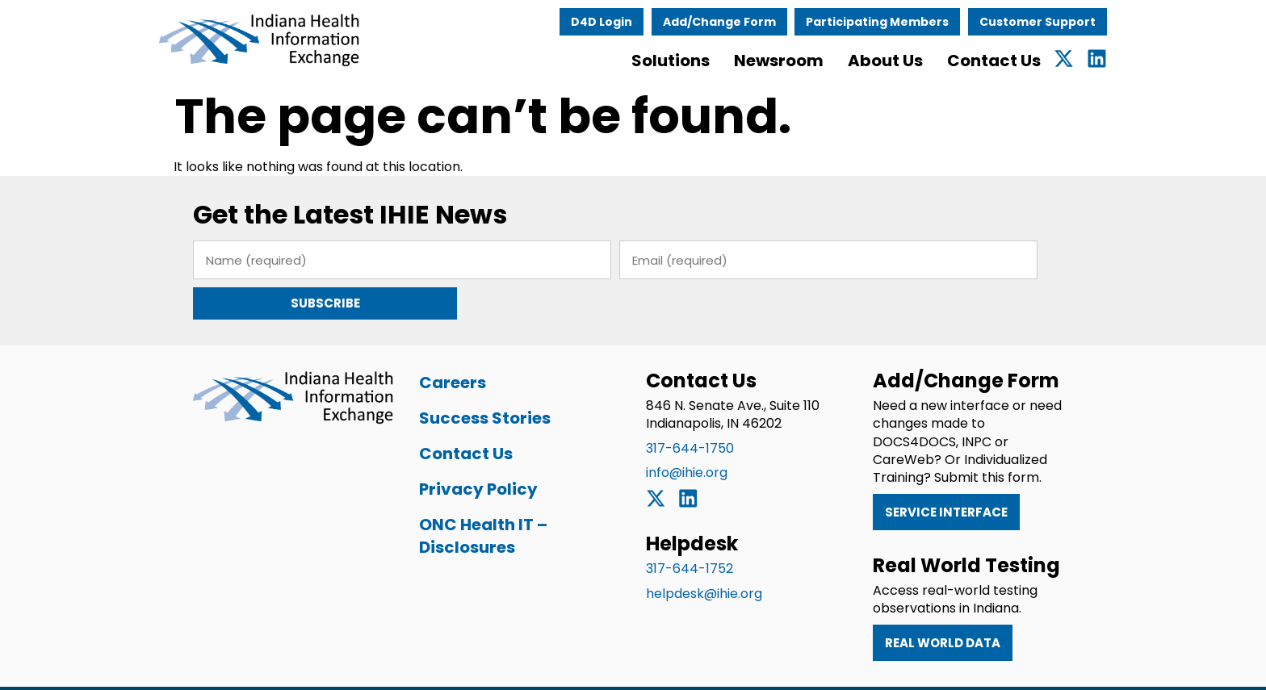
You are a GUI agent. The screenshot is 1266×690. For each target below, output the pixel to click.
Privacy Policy (468, 448)
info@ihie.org (686, 432)
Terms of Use (741, 667)
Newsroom (804, 60)
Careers (442, 342)
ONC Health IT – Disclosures (473, 495)
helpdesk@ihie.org (704, 553)
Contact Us (1019, 60)
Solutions (695, 60)
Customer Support (1062, 22)
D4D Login (626, 22)
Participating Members (903, 22)
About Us (910, 60)
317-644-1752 (689, 528)
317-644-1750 (690, 408)
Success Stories (475, 377)
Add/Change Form (744, 22)
